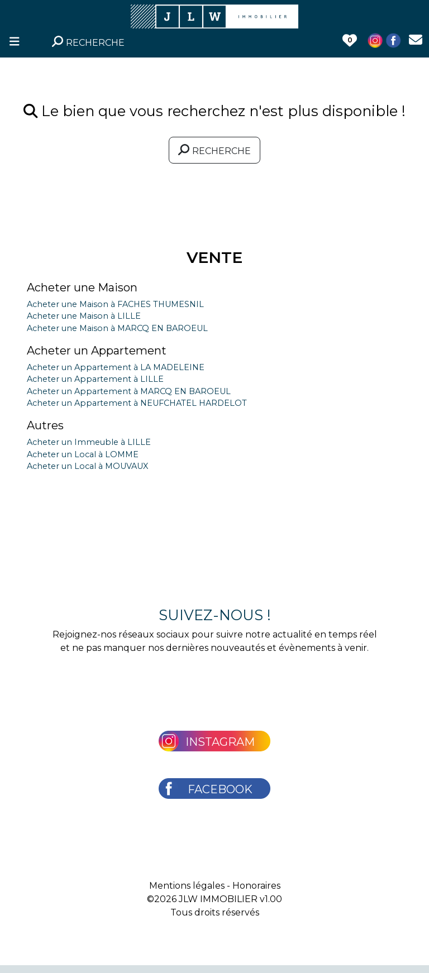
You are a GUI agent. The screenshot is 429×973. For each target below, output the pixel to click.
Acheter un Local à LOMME (83, 454)
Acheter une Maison (82, 287)
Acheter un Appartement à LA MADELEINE (115, 367)
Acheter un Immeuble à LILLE (89, 442)
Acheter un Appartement (96, 350)
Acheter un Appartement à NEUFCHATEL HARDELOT (137, 403)
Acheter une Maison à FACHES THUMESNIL (115, 304)
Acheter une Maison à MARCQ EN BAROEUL (117, 328)
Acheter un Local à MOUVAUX (87, 466)
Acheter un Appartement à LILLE (95, 379)
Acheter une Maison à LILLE (84, 316)
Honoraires (256, 885)
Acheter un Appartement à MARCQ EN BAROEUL (129, 391)
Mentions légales (187, 885)
